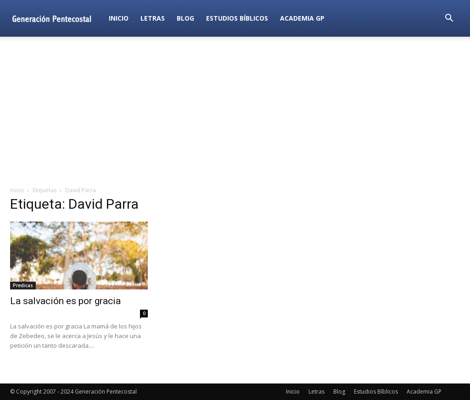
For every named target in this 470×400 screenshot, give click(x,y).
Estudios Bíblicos (237, 18)
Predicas (23, 285)
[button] (449, 19)
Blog (185, 18)
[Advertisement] (235, 112)
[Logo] (56, 18)
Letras (152, 18)
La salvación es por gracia (65, 300)
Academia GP (302, 18)
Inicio (119, 18)
